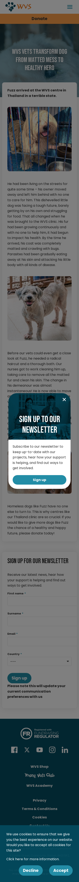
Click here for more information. (32, 859)
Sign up (39, 479)
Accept (60, 870)
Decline (31, 870)
